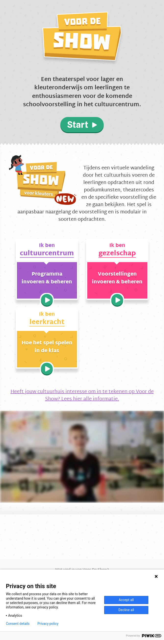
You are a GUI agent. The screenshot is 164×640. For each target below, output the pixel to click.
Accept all (126, 600)
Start (82, 124)
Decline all (126, 610)
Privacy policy (48, 624)
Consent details (18, 624)
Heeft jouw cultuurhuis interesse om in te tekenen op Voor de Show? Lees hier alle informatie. (82, 395)
